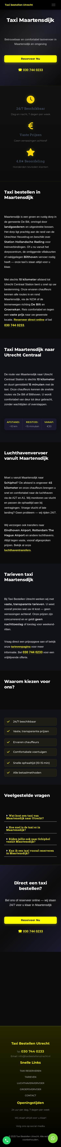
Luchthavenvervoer (30, 1083)
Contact (30, 1095)
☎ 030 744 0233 (30, 70)
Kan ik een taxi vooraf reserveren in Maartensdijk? (30, 852)
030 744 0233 (14, 325)
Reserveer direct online (29, 319)
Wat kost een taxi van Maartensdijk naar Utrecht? (25, 817)
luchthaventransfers (17, 550)
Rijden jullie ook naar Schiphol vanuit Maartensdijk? (28, 840)
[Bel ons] (7, 1140)
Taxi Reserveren (30, 1070)
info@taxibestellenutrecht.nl (34, 1056)
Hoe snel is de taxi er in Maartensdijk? (23, 829)
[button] (30, 817)
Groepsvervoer (30, 1089)
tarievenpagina (21, 646)
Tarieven (30, 1077)
